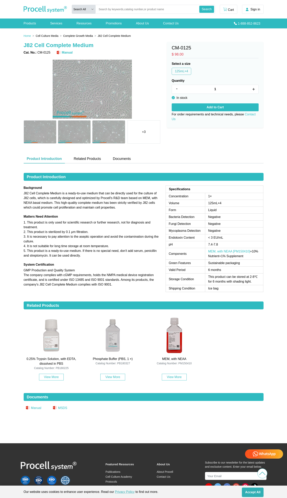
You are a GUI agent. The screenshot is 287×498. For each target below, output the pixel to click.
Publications (112, 471)
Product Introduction (44, 159)
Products (30, 23)
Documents (122, 159)
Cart (228, 9)
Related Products (87, 159)
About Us (142, 23)
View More (51, 377)
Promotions (114, 23)
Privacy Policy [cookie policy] (125, 491)
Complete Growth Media (78, 35)
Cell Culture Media (47, 35)
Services (56, 23)
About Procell (165, 471)
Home (27, 35)
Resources (83, 23)
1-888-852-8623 (249, 23)
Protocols (111, 481)
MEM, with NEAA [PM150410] (229, 251)
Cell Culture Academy (118, 476)
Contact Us (171, 23)
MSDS (59, 408)
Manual (64, 52)
